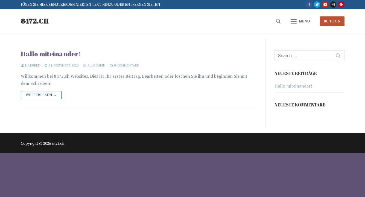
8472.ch (35, 21)
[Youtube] (325, 4)
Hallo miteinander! (51, 54)
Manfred (30, 65)
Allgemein (94, 65)
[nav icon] (300, 21)
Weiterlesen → (41, 94)
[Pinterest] (341, 4)
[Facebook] (309, 4)
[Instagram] (333, 4)
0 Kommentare (124, 65)
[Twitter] (317, 4)
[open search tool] (278, 21)
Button (332, 21)
